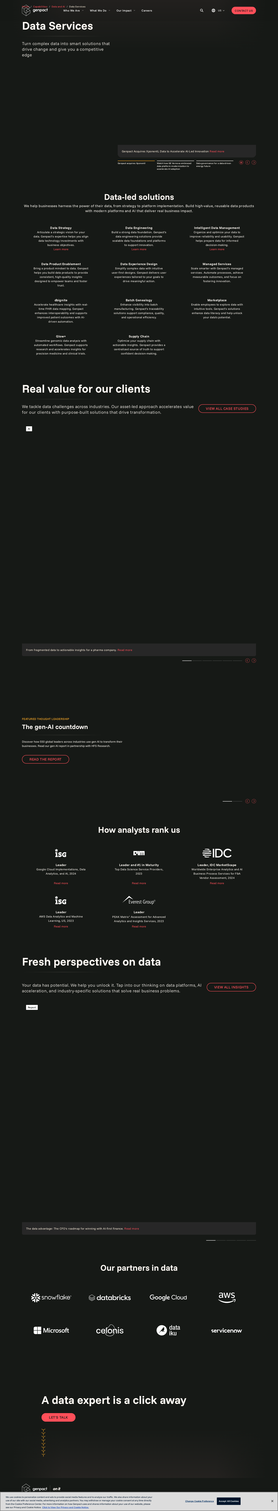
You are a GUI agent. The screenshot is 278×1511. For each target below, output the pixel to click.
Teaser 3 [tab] (197, 661)
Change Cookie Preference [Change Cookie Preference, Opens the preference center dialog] (199, 1501)
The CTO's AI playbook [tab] (211, 1240)
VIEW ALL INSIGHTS (231, 987)
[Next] (254, 162)
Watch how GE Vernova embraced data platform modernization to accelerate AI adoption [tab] (174, 166)
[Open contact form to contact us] (58, 1417)
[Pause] (241, 162)
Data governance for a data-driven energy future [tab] (213, 164)
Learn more (61, 249)
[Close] (272, 1501)
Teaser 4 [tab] (227, 661)
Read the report (45, 759)
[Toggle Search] (202, 10)
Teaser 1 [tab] (187, 661)
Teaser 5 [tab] (237, 661)
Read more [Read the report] (139, 883)
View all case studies (227, 408)
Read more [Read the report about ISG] (61, 883)
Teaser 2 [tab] (237, 801)
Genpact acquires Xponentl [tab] (131, 163)
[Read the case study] (139, 539)
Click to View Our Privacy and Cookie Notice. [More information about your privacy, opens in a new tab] (65, 1507)
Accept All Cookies (229, 1501)
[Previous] (247, 162)
